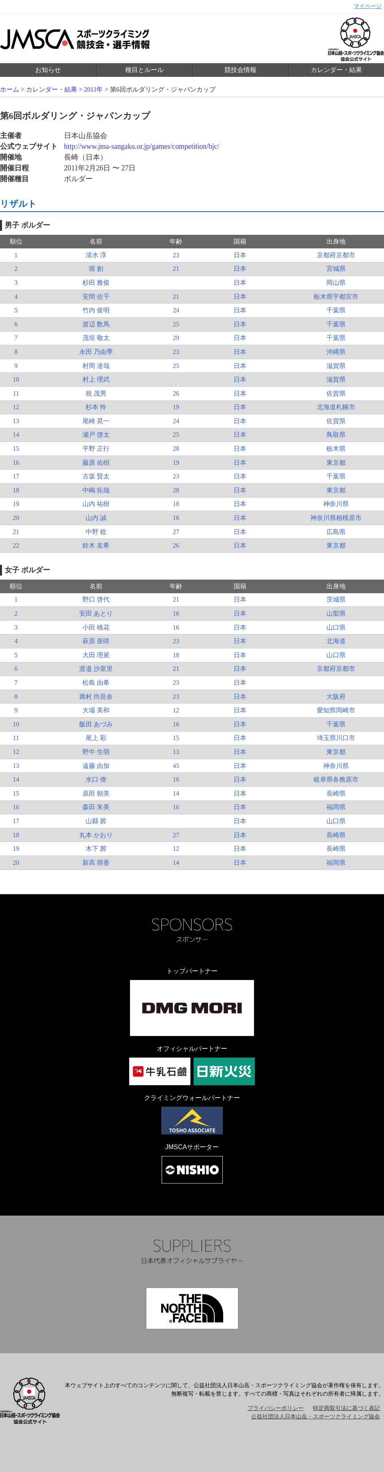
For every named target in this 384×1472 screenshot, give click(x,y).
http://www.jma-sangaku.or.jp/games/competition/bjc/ (141, 146)
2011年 (93, 89)
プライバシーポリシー (276, 1408)
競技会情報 (240, 69)
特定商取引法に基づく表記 (346, 1408)
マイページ (368, 6)
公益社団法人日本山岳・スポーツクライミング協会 (315, 1417)
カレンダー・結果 (336, 69)
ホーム (9, 89)
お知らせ (48, 69)
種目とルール (144, 69)
